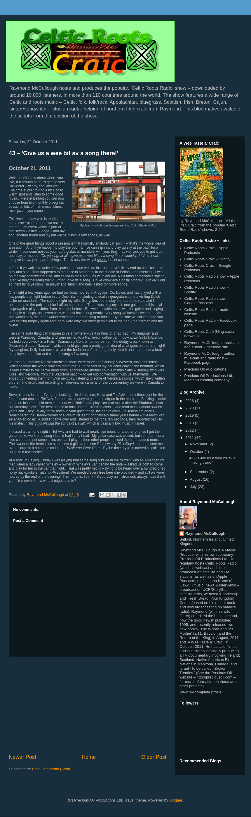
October (197, 451)
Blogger (175, 800)
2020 (190, 408)
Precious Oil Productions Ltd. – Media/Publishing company (210, 377)
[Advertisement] (87, 705)
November (199, 444)
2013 (190, 423)
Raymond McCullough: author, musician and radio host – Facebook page (209, 358)
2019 (190, 415)
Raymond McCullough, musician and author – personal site (211, 344)
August (196, 479)
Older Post (153, 757)
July (194, 486)
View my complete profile (200, 692)
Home (89, 757)
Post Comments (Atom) (52, 769)
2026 (190, 401)
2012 (190, 430)
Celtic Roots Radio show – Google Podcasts (206, 300)
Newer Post (22, 757)
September (200, 472)
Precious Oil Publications (205, 369)
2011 (190, 437)
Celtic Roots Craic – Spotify (207, 259)
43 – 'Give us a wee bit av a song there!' (63, 153)
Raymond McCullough (205, 533)
